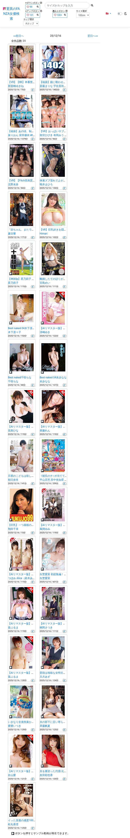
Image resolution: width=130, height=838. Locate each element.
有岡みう (58, 135)
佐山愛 (12, 775)
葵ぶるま (13, 627)
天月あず (45, 676)
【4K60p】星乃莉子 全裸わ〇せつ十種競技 (33, 278)
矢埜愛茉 (45, 578)
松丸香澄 (13, 824)
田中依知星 (57, 479)
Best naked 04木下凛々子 (23, 328)
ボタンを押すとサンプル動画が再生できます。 (42, 833)
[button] (108, 13)
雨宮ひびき (46, 135)
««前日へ (18, 35)
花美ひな (13, 430)
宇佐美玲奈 (59, 86)
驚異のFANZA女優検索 (11, 13)
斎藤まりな (46, 86)
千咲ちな (13, 381)
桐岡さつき (46, 627)
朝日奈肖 (13, 479)
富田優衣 (24, 135)
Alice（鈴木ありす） (28, 578)
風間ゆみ (45, 529)
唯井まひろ (46, 184)
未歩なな (45, 381)
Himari (43, 233)
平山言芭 (45, 479)
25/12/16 (55, 35)
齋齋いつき (14, 725)
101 (33, 15)
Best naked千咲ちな (19, 377)
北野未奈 (13, 184)
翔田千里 (13, 529)
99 (33, 6)
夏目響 (12, 233)
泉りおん (13, 135)
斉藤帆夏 (45, 725)
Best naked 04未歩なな (53, 377)
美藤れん (45, 430)
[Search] (67, 5)
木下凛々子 (14, 332)
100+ (60, 15)
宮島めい (45, 282)
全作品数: (16, 40)
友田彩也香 (46, 775)
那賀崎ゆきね (16, 86)
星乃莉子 (13, 282)
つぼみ (12, 578)
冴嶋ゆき (45, 332)
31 (24, 40)
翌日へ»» (93, 35)
